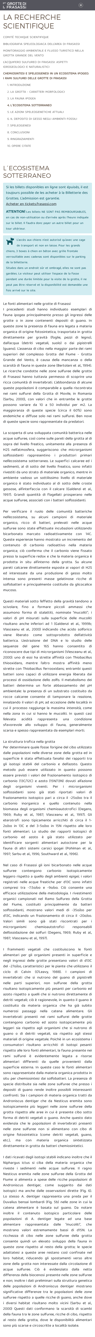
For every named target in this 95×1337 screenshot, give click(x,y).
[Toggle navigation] (81, 5)
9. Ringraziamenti (20, 139)
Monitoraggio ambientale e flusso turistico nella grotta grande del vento (43, 53)
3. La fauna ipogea (21, 98)
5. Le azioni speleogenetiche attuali (35, 112)
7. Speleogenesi (19, 126)
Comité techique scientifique (26, 37)
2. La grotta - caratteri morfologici (36, 92)
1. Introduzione (19, 85)
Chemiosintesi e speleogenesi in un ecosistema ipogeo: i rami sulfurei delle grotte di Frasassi (46, 76)
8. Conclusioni (18, 132)
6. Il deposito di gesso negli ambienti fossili (42, 119)
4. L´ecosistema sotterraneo (29, 105)
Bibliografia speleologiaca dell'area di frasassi (41, 44)
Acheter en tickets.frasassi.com (31, 204)
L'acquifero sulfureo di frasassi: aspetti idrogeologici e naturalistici (35, 65)
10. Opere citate (19, 146)
